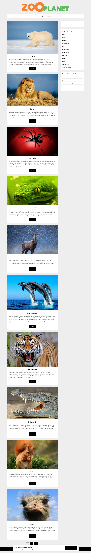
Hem (39, 16)
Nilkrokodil (32, 423)
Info (43, 16)
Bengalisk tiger (32, 370)
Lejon (32, 109)
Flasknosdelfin (32, 314)
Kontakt (49, 16)
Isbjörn (32, 56)
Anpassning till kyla (66, 67)
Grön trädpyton (32, 208)
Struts (32, 525)
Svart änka (32, 158)
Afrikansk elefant (66, 64)
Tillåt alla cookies (71, 548)
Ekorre (32, 473)
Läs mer (32, 68)
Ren (32, 258)
